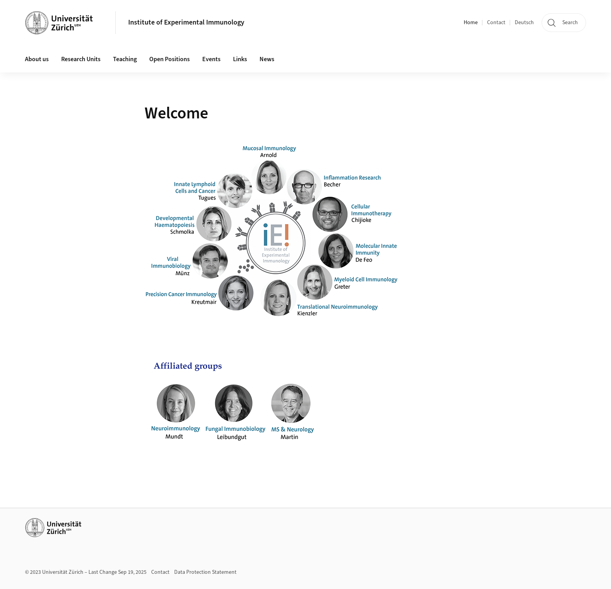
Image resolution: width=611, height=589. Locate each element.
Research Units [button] (81, 59)
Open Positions (169, 59)
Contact (496, 22)
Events (211, 59)
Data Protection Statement (205, 572)
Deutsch (524, 22)
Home (471, 22)
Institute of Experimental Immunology (186, 22)
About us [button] (37, 59)
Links (240, 59)
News (267, 59)
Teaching (125, 59)
